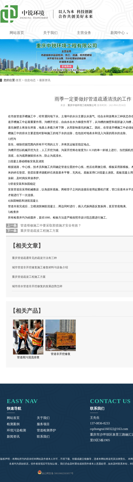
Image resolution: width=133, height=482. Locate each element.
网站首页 (17, 33)
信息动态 (30, 80)
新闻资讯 (13, 436)
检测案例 (13, 424)
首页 (18, 80)
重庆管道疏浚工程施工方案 (39, 230)
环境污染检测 (16, 430)
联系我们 (43, 436)
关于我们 (50, 33)
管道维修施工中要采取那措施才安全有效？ (50, 225)
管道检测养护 (46, 430)
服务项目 (43, 424)
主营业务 (84, 33)
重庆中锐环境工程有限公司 (82, 105)
